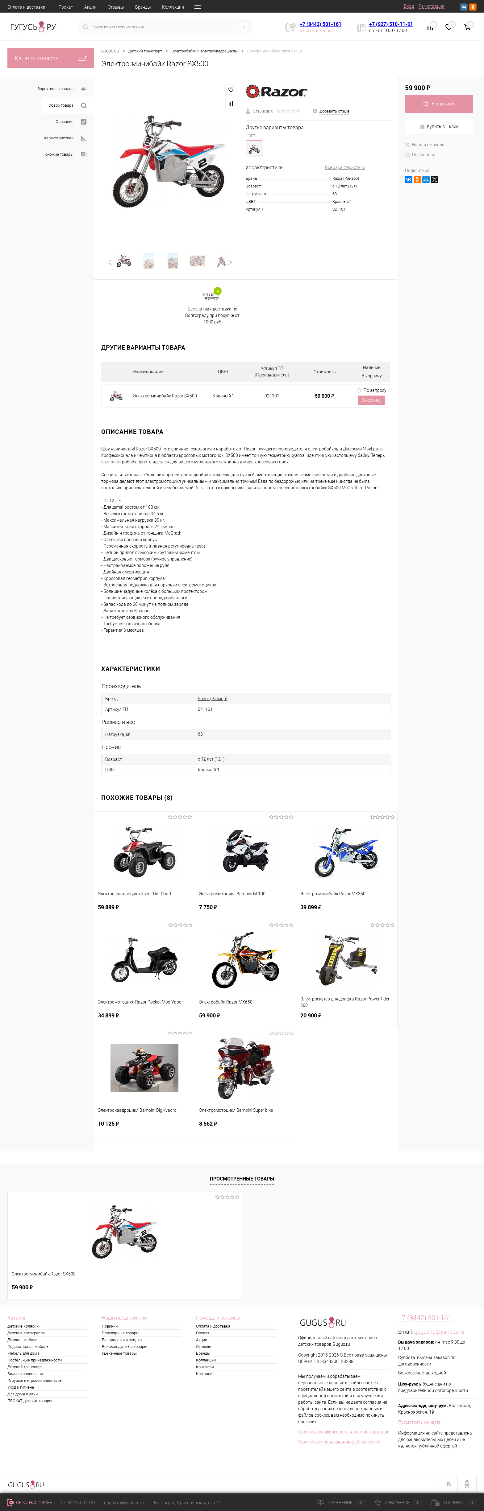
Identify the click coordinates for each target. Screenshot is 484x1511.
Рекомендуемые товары (124, 1347)
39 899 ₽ (346, 911)
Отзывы (116, 7)
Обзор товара (67, 106)
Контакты (205, 1367)
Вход (409, 6)
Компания (205, 1374)
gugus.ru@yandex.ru (439, 1332)
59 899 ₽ (144, 911)
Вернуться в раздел (61, 89)
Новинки (110, 1326)
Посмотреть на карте (419, 1422)
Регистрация (431, 6)
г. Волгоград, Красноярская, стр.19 (185, 1502)
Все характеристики (345, 167)
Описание (71, 122)
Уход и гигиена (20, 1388)
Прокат (65, 7)
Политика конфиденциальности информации (344, 1432)
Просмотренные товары (242, 1179)
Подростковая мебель (27, 1347)
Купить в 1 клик (439, 126)
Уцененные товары (119, 1354)
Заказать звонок (317, 30)
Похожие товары (64, 155)
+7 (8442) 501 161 (425, 1318)
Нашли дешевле (424, 144)
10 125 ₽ (144, 1128)
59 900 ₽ (324, 396)
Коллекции (173, 7)
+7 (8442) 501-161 (320, 24)
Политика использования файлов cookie (339, 1442)
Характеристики (65, 138)
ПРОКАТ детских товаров (30, 1401)
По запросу (371, 390)
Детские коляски (23, 1326)
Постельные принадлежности (34, 1360)
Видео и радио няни (25, 1374)
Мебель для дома (23, 1354)
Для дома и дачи (22, 1394)
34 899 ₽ (144, 1020)
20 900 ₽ (346, 1020)
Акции (90, 7)
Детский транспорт (24, 1367)
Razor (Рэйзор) (345, 178)
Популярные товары (120, 1333)
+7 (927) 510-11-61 (391, 24)
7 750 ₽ (245, 911)
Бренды (143, 7)
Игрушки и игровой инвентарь (34, 1381)
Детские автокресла (26, 1333)
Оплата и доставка (26, 7)
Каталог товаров (50, 58)
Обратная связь (29, 1502)
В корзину (371, 400)
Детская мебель (22, 1340)
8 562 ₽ (245, 1128)
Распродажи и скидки (122, 1340)
